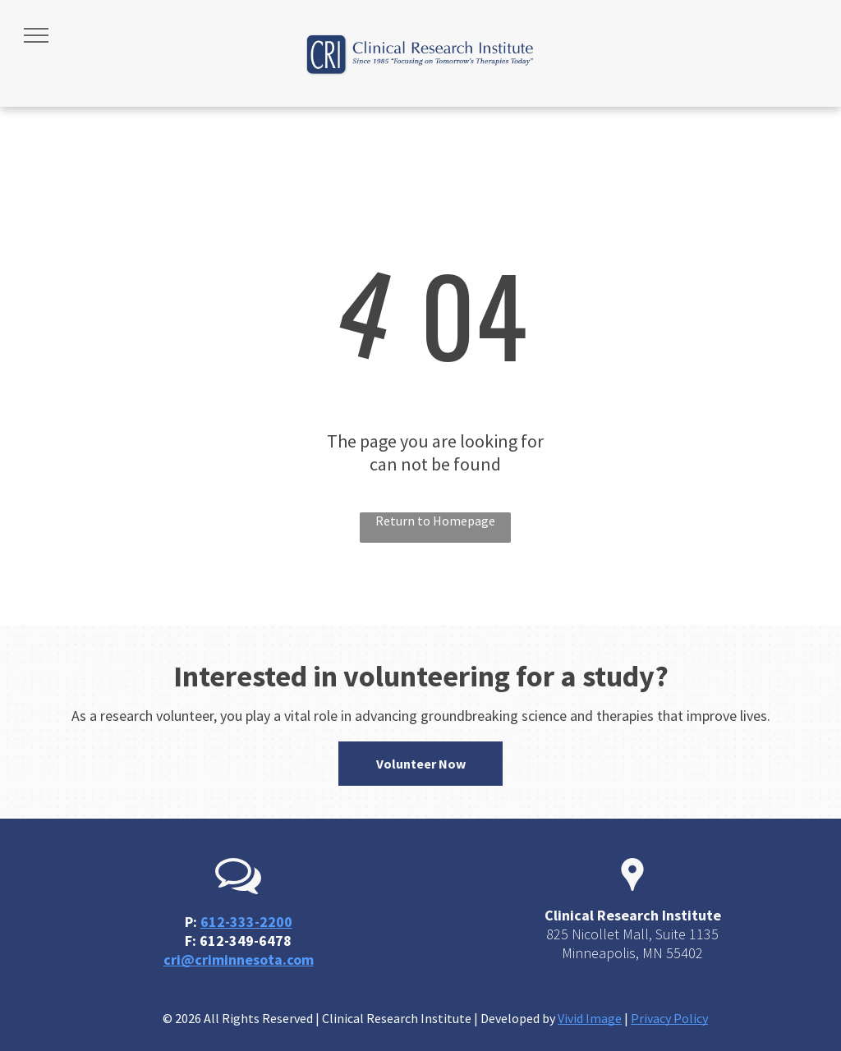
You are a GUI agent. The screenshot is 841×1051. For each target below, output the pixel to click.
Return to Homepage (435, 520)
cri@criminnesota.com (238, 959)
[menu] (36, 35)
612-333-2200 (246, 921)
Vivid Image (590, 1018)
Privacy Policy (669, 1018)
